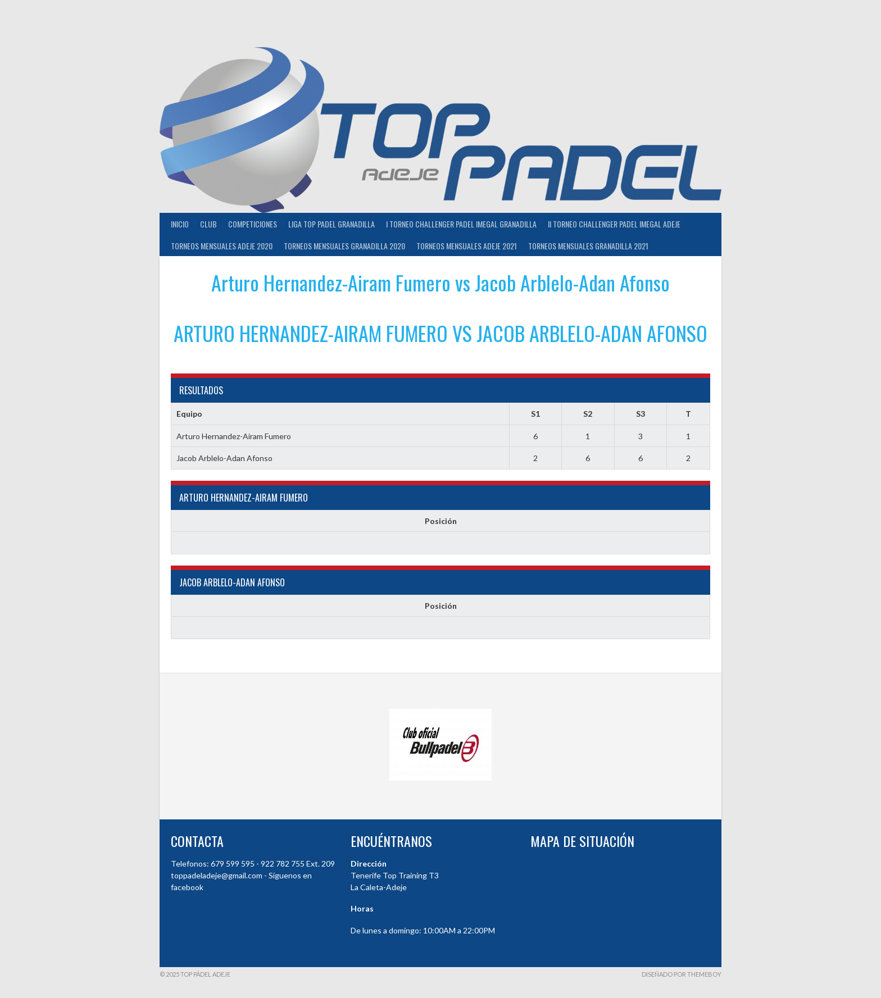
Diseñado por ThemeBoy (681, 974)
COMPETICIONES (252, 224)
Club (208, 224)
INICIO (180, 224)
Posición (441, 521)
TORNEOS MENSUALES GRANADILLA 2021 (588, 246)
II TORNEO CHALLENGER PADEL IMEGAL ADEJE (614, 224)
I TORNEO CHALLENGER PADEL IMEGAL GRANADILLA (461, 224)
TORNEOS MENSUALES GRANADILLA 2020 (344, 246)
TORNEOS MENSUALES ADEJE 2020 (222, 246)
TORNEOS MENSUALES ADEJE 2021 (466, 246)
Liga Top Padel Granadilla (331, 224)
